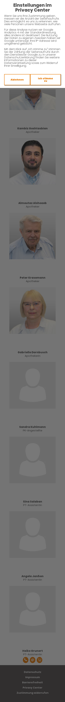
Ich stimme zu (45, 80)
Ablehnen (17, 79)
